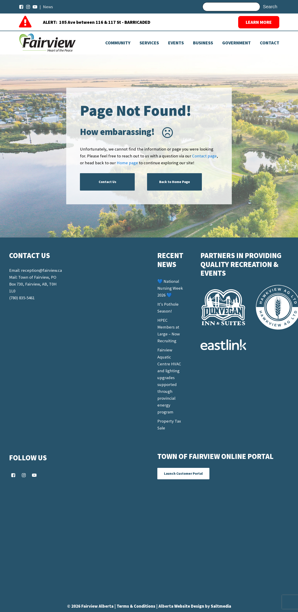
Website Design (189, 606)
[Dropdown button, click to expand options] (176, 43)
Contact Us (107, 182)
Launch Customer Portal (183, 473)
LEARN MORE (259, 22)
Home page (127, 162)
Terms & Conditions (136, 606)
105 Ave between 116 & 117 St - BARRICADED (104, 22)
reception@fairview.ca (41, 270)
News (48, 6)
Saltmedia (221, 606)
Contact (269, 43)
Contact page (204, 156)
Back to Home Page (174, 182)
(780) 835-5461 (22, 297)
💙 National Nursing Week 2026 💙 (170, 288)
